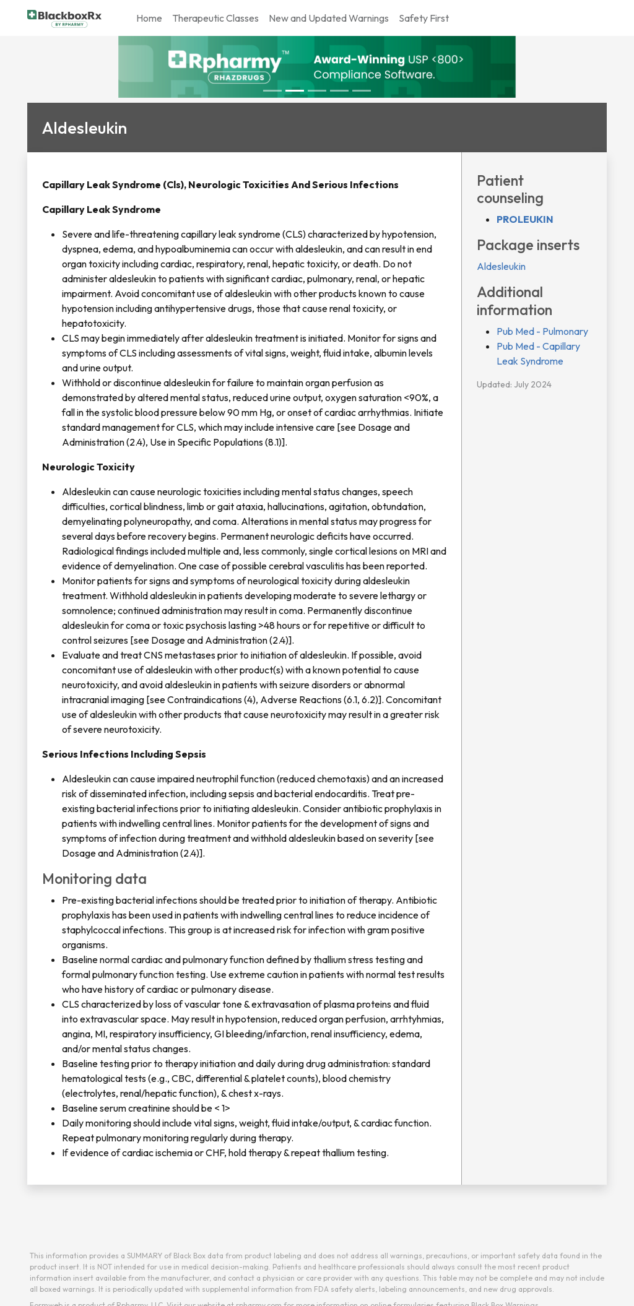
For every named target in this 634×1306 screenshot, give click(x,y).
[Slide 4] (361, 91)
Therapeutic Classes (215, 18)
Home (149, 18)
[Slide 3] (339, 91)
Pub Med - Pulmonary (542, 331)
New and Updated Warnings (329, 18)
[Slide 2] (317, 91)
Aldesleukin (501, 266)
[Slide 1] (294, 91)
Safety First (424, 18)
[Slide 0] (272, 91)
